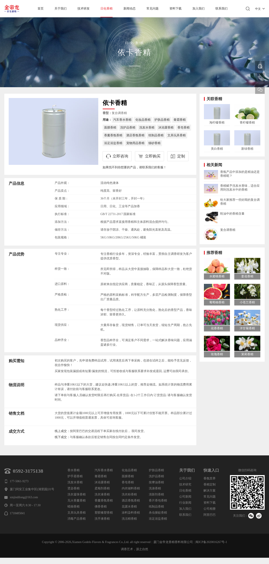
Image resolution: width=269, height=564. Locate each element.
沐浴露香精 (166, 127)
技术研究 (185, 484)
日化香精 (106, 8)
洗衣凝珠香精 (76, 494)
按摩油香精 (156, 482)
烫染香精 (73, 488)
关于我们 (60, 8)
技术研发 (83, 8)
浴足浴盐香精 (113, 143)
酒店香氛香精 (135, 135)
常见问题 (152, 8)
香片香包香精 (158, 500)
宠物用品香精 (135, 143)
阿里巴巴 (209, 514)
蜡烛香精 (73, 506)
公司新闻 (185, 496)
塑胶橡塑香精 (104, 512)
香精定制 (209, 484)
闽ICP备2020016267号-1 (211, 542)
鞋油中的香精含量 (232, 213)
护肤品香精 (162, 119)
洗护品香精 (127, 127)
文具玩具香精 (176, 135)
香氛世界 (209, 478)
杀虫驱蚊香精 (158, 512)
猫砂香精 (154, 143)
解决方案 (209, 490)
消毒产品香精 (76, 518)
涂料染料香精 (131, 512)
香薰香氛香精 (113, 135)
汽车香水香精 (122, 119)
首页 (41, 8)
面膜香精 (110, 127)
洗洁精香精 (129, 518)
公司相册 (209, 508)
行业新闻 (185, 502)
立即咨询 (120, 156)
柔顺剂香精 (102, 488)
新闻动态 (129, 8)
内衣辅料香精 (131, 488)
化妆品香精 (143, 119)
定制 (181, 156)
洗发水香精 (146, 127)
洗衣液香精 (102, 494)
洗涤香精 (155, 488)
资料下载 (175, 8)
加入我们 (198, 8)
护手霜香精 (75, 476)
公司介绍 (185, 478)
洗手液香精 (102, 518)
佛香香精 (101, 506)
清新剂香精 (156, 494)
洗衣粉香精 (129, 494)
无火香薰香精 (76, 500)
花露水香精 (129, 506)
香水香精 (73, 470)
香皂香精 (183, 127)
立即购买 (153, 156)
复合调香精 (119, 113)
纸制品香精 (156, 135)
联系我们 (221, 8)
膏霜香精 (180, 119)
